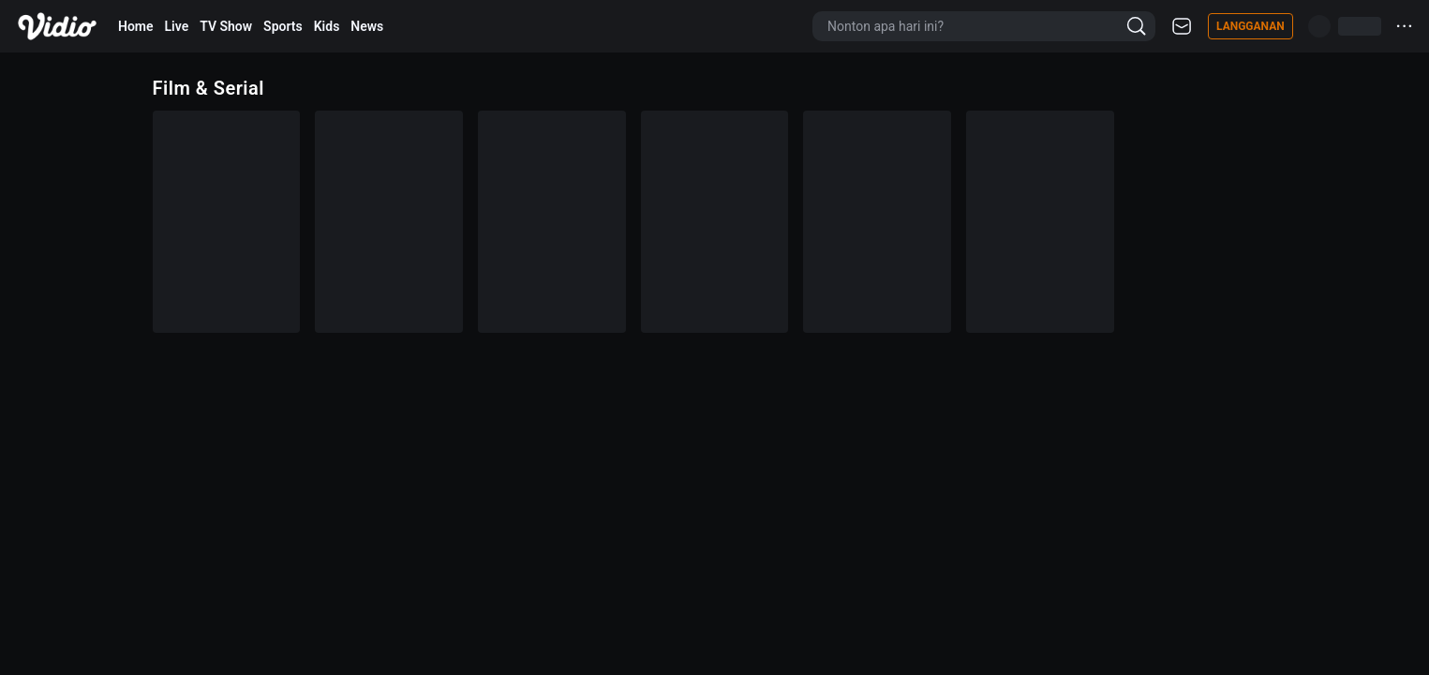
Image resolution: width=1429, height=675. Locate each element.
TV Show (226, 26)
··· (1405, 26)
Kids (327, 26)
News (366, 26)
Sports (283, 26)
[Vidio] (57, 26)
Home (136, 26)
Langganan (1250, 26)
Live (177, 26)
